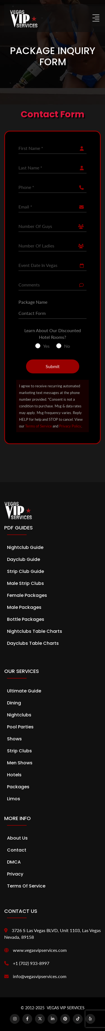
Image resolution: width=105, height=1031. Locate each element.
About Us (17, 838)
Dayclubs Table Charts (33, 643)
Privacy (15, 874)
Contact (16, 850)
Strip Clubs (19, 751)
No (67, 346)
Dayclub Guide (23, 559)
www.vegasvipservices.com (40, 950)
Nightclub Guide (25, 547)
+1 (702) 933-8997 (31, 963)
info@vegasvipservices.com (39, 976)
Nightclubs (19, 715)
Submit (53, 366)
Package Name (32, 302)
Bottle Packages (25, 619)
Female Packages (27, 595)
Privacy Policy (70, 426)
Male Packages (24, 607)
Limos (13, 799)
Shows (14, 739)
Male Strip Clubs (25, 583)
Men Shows (19, 763)
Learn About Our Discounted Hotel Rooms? (52, 334)
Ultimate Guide (24, 691)
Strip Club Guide (25, 571)
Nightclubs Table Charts (34, 631)
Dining (14, 703)
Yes (46, 346)
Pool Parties (20, 727)
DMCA (14, 862)
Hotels (14, 775)
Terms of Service (38, 426)
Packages (18, 787)
